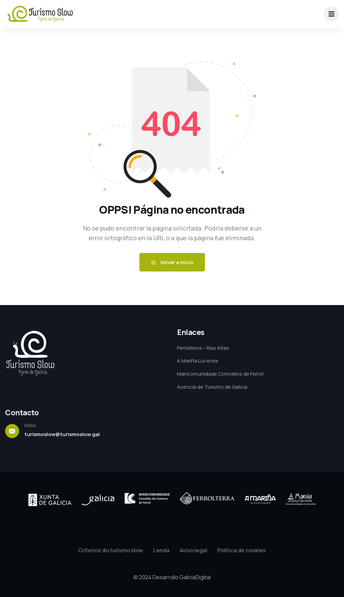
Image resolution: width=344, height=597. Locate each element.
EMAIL (31, 425)
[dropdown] (331, 14)
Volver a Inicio (172, 262)
